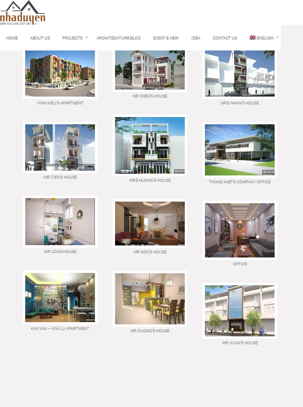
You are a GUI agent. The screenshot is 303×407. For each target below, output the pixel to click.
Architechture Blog (119, 38)
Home (12, 38)
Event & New (166, 38)
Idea (195, 38)
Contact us (225, 38)
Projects (72, 38)
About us (40, 38)
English (261, 38)
